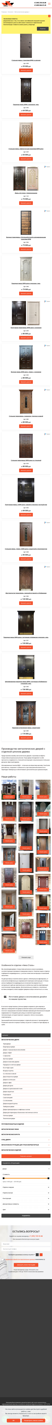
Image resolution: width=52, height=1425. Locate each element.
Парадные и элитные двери (11, 1064)
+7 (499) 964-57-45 (40, 5)
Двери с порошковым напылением (14, 1050)
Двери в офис (7, 1082)
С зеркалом (6, 1056)
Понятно (43, 28)
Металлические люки (10, 1129)
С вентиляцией (7, 1097)
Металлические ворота (10, 1134)
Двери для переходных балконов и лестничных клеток (20, 1112)
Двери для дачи (8, 1085)
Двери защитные (8, 1091)
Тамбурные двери (8, 1106)
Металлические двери (25, 1040)
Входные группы (8, 1070)
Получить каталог (26, 1156)
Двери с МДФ (7, 1053)
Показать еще (26, 957)
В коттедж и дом (8, 1067)
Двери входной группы (10, 1103)
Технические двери (9, 1118)
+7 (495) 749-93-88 (40, 2)
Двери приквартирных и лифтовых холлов (16, 1109)
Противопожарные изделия (25, 1124)
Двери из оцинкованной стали (12, 1088)
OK (13, 1420)
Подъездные (7, 1094)
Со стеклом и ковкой (9, 1073)
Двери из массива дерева (11, 1062)
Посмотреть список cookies (33, 1420)
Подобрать (26, 1215)
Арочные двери (8, 1059)
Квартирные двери (9, 1047)
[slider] (3, 1178)
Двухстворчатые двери (10, 1076)
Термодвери (7, 1044)
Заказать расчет (26, 70)
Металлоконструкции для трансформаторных (25, 1145)
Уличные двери (8, 1115)
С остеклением (7, 1100)
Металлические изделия (25, 1150)
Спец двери (25, 1140)
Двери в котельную (9, 1079)
